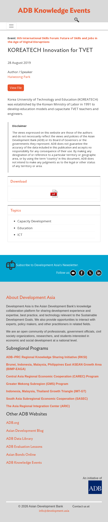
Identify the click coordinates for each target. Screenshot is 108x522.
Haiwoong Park (19, 77)
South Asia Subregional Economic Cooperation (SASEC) (47, 398)
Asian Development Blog (24, 431)
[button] (76, 19)
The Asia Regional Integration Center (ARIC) (38, 406)
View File (16, 88)
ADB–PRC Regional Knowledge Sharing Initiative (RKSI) (46, 357)
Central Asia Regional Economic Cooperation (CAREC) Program (52, 376)
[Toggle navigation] (11, 26)
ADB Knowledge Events (24, 462)
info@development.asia (54, 510)
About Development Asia (30, 297)
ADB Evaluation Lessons (24, 447)
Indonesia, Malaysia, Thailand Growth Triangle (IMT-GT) (46, 391)
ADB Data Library (19, 439)
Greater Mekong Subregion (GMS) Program (37, 383)
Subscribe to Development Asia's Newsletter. (42, 265)
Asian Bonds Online (21, 454)
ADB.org (12, 423)
